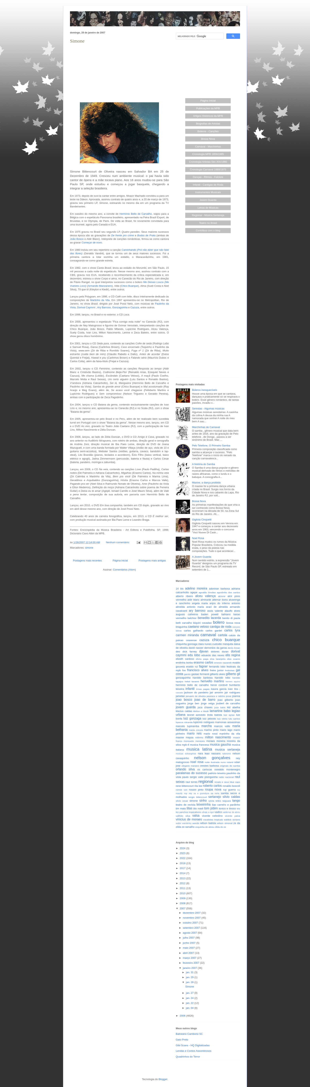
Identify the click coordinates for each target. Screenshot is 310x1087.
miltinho (199, 737)
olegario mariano (190, 765)
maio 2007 (189, 947)
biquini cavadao (202, 622)
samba (225, 793)
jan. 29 (190, 977)
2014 (183, 873)
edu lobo (194, 655)
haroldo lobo (222, 677)
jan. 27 (190, 992)
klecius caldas (184, 711)
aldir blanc (193, 599)
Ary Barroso (104, 307)
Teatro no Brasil (208, 222)
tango (236, 800)
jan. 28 (190, 982)
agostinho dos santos (228, 592)
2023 (183, 853)
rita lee (198, 785)
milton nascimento (218, 737)
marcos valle (222, 726)
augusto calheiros (187, 614)
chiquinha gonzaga (186, 644)
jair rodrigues (232, 692)
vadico (218, 812)
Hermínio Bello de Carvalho (135, 213)
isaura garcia (218, 688)
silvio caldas (231, 796)
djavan (203, 651)
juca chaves (205, 707)
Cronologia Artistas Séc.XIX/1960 (208, 161)
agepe (193, 592)
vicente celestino (212, 815)
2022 (183, 858)
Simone (77, 41)
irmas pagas (203, 689)
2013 (183, 878)
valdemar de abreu (231, 812)
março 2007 (190, 957)
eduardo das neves (212, 655)
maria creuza (196, 730)
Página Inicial (208, 100)
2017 (183, 868)
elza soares (233, 659)
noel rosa (196, 762)
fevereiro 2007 (191, 962)
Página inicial (120, 560)
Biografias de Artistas (208, 123)
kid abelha (233, 707)
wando (195, 823)
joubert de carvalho (228, 703)
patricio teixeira (217, 773)
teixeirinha (204, 804)
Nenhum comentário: (118, 542)
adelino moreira (196, 588)
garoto (187, 674)
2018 (183, 863)
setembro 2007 (192, 927)
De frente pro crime (122, 235)
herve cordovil (218, 685)
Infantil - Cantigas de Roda (208, 184)
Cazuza (134, 307)
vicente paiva (232, 816)
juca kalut (219, 707)
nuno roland (227, 762)
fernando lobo (217, 666)
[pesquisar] (199, 36)
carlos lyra (232, 630)
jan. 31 (190, 972)
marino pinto (211, 729)
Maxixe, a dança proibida (206, 482)
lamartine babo (220, 711)
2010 (183, 893)
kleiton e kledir (201, 711)
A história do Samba (203, 464)
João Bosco (77, 238)
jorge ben (193, 703)
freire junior (217, 670)
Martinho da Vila (100, 300)
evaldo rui (192, 666)
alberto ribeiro (184, 596)
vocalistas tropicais (213, 819)
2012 (183, 883)
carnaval (208, 634)
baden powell (209, 614)
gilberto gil (233, 674)
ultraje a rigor (208, 812)
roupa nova (213, 789)
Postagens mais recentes (87, 560)
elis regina (232, 655)
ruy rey (188, 793)
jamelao (180, 696)
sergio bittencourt (197, 797)
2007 (183, 908)
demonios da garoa (215, 647)
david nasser (196, 647)
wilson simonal (224, 823)
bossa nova (233, 622)
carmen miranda (187, 635)
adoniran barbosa (219, 588)
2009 (183, 898)
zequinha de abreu (204, 827)
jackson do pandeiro (196, 692)
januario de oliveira (196, 696)
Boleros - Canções (208, 131)
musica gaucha (220, 744)
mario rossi (210, 733)
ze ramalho (188, 826)
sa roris (215, 793)
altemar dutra (220, 599)
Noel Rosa (198, 538)
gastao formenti (200, 674)
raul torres (192, 781)
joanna (236, 696)
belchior (192, 618)
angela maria (200, 603)
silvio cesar (182, 800)
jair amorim (216, 692)
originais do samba (230, 765)
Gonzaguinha (120, 307)
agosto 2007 (190, 932)
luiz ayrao (229, 715)
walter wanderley (184, 823)
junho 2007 (189, 942)
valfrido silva (183, 816)
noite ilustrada (212, 762)
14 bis (179, 588)
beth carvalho (184, 622)
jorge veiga (208, 703)
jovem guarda (186, 707)
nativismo (226, 754)
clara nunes (205, 644)
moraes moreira (215, 741)
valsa (195, 815)
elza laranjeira (217, 659)
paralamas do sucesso (191, 773)
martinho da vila (229, 733)
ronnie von (181, 789)
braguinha (181, 626)
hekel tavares (192, 681)
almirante (205, 599)
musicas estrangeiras (186, 754)
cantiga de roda (221, 626)
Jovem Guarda (208, 199)
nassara (215, 753)
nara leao (203, 753)
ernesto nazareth (223, 662)
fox (184, 670)
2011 (183, 888)
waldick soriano (232, 819)
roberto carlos (212, 785)
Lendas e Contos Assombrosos (193, 1050)
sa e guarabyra (201, 793)
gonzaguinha (183, 677)
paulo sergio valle (192, 777)
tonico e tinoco (227, 808)
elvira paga (202, 659)
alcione (221, 596)
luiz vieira (222, 718)
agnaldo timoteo (207, 592)
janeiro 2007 (190, 967)
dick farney (189, 651)
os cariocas (204, 769)
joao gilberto (225, 699)
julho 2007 (189, 937)
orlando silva (185, 769)
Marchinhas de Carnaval (206, 427)
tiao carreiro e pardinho (226, 804)
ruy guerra (229, 789)
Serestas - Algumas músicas (208, 408)
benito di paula (231, 618)
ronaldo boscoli (231, 785)
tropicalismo (195, 812)
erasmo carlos (203, 662)
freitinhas (229, 670)
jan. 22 (190, 1003)
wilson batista (208, 823)
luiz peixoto (209, 718)
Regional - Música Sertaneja (208, 215)
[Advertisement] (119, 72)
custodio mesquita (222, 644)
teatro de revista (185, 804)
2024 (183, 848)
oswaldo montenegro (227, 769)
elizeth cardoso (185, 658)
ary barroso (197, 610)
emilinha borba (184, 662)
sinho (203, 800)
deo (178, 651)
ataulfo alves (232, 610)
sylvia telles (214, 800)
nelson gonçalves (212, 757)
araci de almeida (217, 606)
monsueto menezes (194, 741)
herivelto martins (212, 681)
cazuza (204, 640)
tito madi (198, 808)
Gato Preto (182, 1039)
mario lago (226, 729)
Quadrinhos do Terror (188, 1056)
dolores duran (219, 651)
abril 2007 (189, 952)
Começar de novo (92, 242)
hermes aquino (233, 682)
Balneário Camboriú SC (189, 1033)
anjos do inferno (220, 603)
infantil (190, 688)
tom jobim (211, 808)
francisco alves (197, 670)
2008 (183, 903)
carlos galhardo (193, 630)
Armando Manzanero (100, 285)
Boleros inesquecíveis (204, 389)
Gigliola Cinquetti (201, 519)
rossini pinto (196, 789)
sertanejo (214, 796)
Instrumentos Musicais (208, 192)
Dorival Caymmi (86, 307)
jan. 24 (190, 998)
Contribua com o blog (208, 230)
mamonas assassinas (227, 722)
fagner (203, 666)
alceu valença (205, 596)
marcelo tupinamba (187, 726)
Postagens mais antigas (152, 560)
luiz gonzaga (192, 718)
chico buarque (226, 639)
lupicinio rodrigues (203, 722)
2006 (183, 1015)
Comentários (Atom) (124, 569)
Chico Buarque (129, 285)
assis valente (215, 610)
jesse (228, 696)
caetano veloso (198, 626)
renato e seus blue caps (227, 782)
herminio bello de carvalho (192, 685)
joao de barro (204, 699)
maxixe (180, 737)
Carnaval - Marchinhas (208, 146)
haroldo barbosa (203, 677)
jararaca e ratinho (216, 696)
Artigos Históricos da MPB (208, 115)
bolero (218, 622)
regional (205, 781)
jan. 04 (190, 1007)
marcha (206, 726)
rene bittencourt (185, 785)
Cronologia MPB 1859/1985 (208, 154)
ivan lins (233, 688)
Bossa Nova (208, 138)
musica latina (199, 749)
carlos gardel (214, 630)
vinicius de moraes (189, 819)
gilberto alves (217, 674)
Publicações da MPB (208, 108)
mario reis (194, 733)
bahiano (226, 614)
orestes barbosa (209, 765)
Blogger (163, 1079)
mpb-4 (185, 744)
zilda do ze (220, 827)
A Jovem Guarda (201, 556)
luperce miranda (184, 722)
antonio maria (195, 606)
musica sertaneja (227, 749)
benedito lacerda (209, 618)
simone (89, 547)
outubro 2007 (191, 922)
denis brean (234, 648)
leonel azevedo (196, 714)
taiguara (226, 800)
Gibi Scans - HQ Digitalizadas (193, 1045)
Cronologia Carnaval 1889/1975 (208, 169)
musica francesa (199, 744)
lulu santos (234, 718)
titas (189, 808)
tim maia (181, 808)
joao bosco (184, 699)
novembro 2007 (192, 917)
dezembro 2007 (192, 912)
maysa (189, 737)
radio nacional (226, 777)
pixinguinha (211, 777)
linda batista (214, 714)
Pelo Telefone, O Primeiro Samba (211, 445)
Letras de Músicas (208, 207)
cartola (222, 635)
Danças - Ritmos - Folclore (208, 177)
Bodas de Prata (146, 235)
